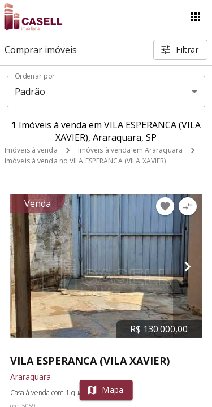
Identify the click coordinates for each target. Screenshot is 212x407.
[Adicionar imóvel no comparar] (188, 206)
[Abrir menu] (195, 17)
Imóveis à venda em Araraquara (130, 150)
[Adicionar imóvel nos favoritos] (165, 206)
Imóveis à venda (31, 150)
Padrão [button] (30, 91)
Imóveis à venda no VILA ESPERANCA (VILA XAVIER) (85, 161)
